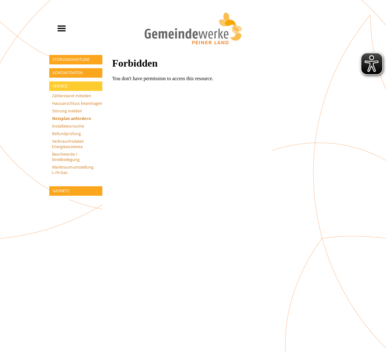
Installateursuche (68, 126)
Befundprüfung (66, 133)
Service (60, 86)
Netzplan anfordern (71, 118)
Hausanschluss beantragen (77, 103)
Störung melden (67, 111)
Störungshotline (71, 59)
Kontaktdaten (67, 72)
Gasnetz (60, 190)
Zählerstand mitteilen (71, 95)
